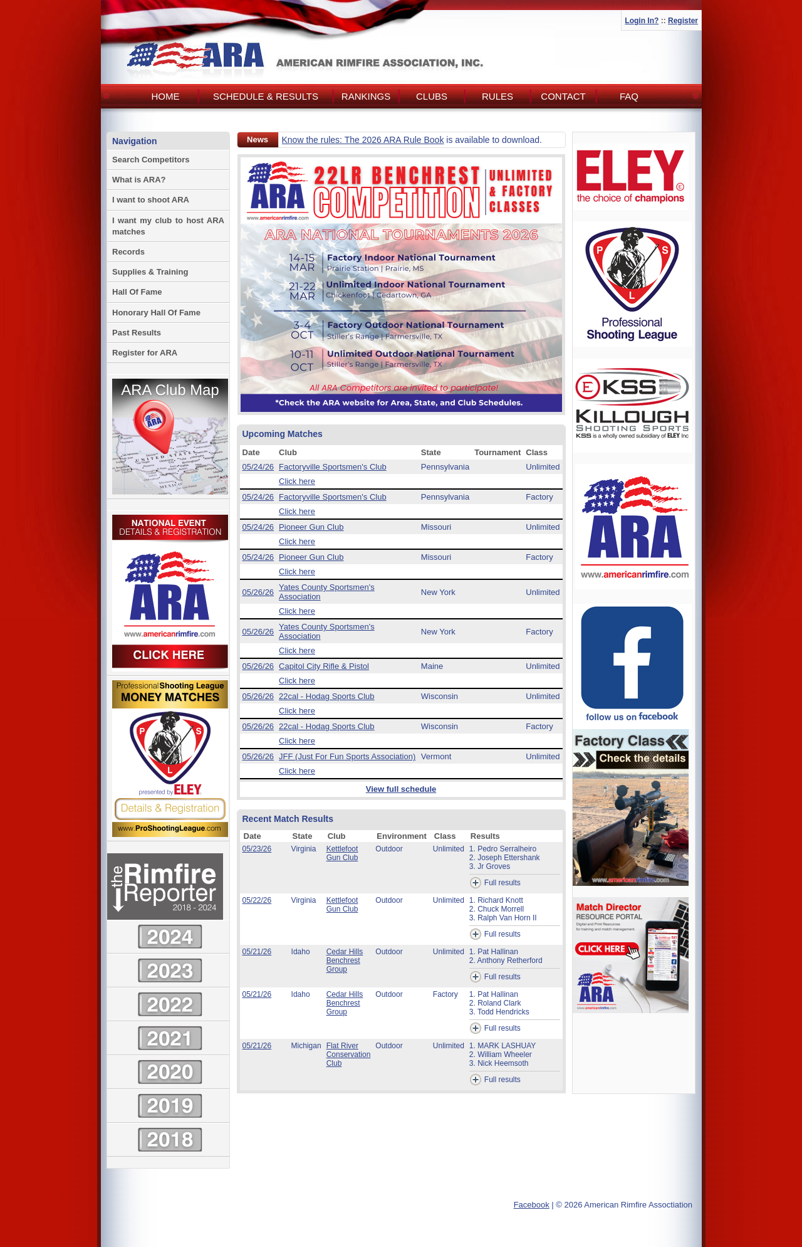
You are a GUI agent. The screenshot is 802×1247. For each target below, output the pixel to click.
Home (166, 96)
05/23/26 (257, 848)
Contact (563, 96)
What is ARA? (138, 179)
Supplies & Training (150, 271)
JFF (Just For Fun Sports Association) (347, 756)
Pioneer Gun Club (311, 527)
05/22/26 (257, 900)
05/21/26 (257, 951)
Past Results (136, 332)
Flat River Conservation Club (348, 1054)
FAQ (629, 96)
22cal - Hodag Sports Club (326, 696)
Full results (495, 882)
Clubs (431, 96)
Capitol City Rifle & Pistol (324, 666)
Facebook (531, 1204)
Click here (297, 481)
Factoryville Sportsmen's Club (333, 466)
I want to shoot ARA (150, 199)
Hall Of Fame (137, 292)
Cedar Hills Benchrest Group (344, 960)
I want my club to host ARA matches (168, 226)
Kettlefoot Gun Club (342, 853)
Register (683, 20)
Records (128, 251)
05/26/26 (258, 592)
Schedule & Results (265, 96)
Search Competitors (151, 159)
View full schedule (401, 789)
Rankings (365, 96)
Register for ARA (144, 352)
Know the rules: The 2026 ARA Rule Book (363, 140)
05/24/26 (258, 466)
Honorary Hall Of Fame (156, 312)
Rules (497, 96)
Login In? (642, 20)
